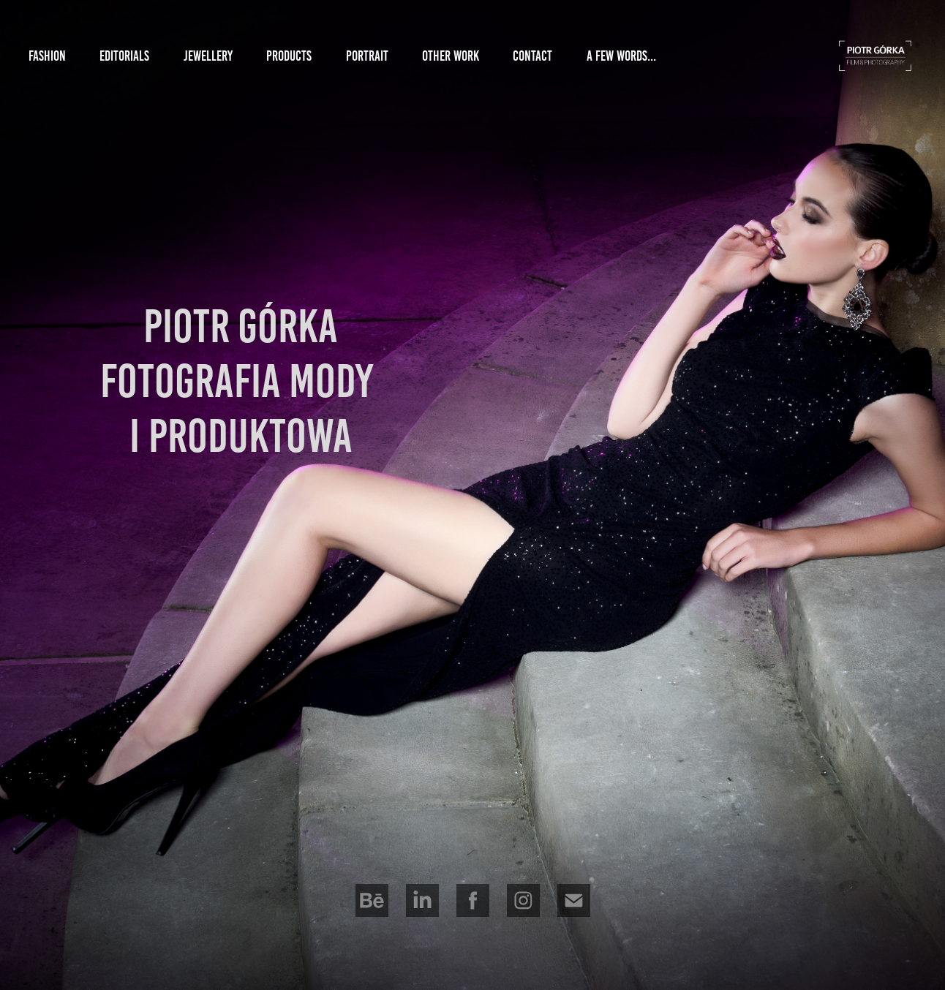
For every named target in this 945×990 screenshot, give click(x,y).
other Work (450, 56)
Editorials (124, 56)
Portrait (367, 56)
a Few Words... (621, 56)
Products (289, 56)
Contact (532, 56)
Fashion (47, 56)
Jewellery (208, 56)
